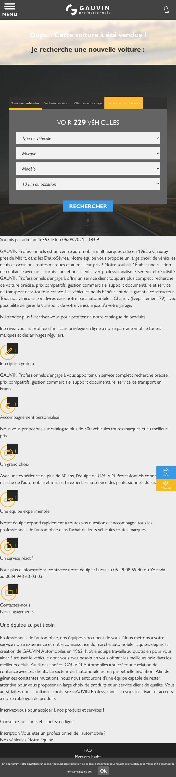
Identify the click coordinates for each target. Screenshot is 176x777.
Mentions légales (88, 756)
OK (103, 770)
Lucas (166, 475)
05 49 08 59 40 (128, 569)
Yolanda (166, 488)
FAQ (88, 750)
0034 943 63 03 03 (24, 576)
